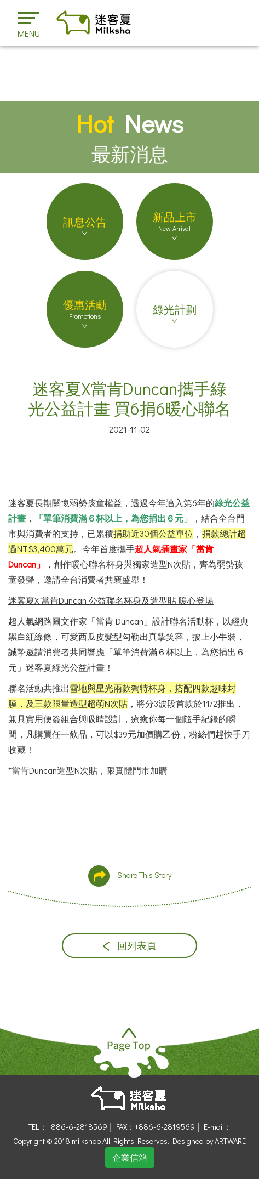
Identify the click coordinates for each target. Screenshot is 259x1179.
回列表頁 (129, 945)
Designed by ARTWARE (209, 1141)
